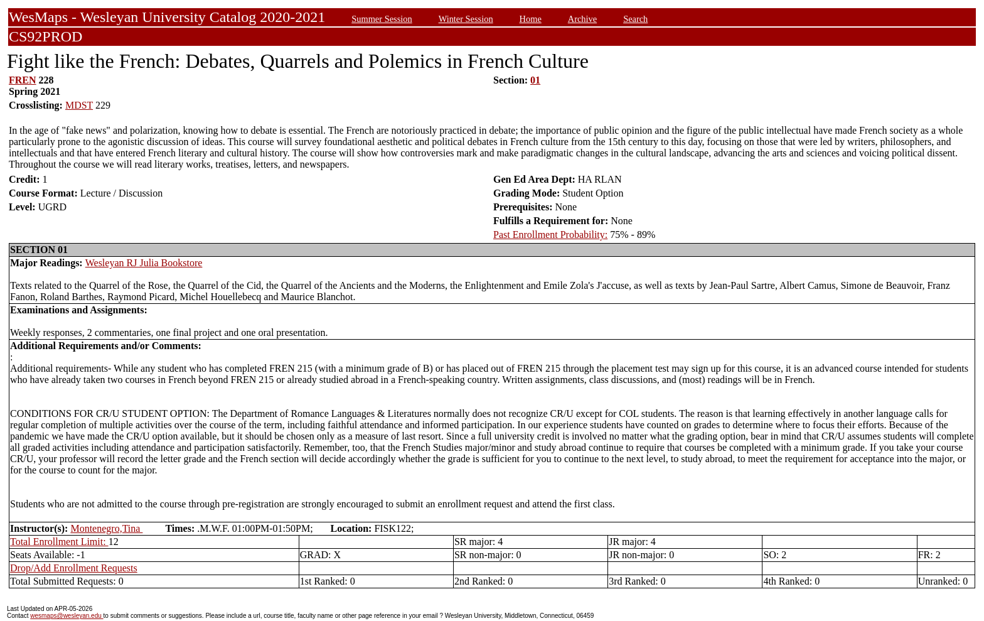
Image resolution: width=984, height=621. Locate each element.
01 (535, 80)
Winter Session (466, 19)
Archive (582, 19)
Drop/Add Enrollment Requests (73, 568)
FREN (22, 80)
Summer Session (381, 19)
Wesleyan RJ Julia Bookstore (144, 262)
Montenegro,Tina (106, 528)
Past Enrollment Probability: (550, 234)
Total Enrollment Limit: (59, 541)
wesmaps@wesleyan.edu (66, 615)
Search (635, 19)
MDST (79, 105)
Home (531, 19)
